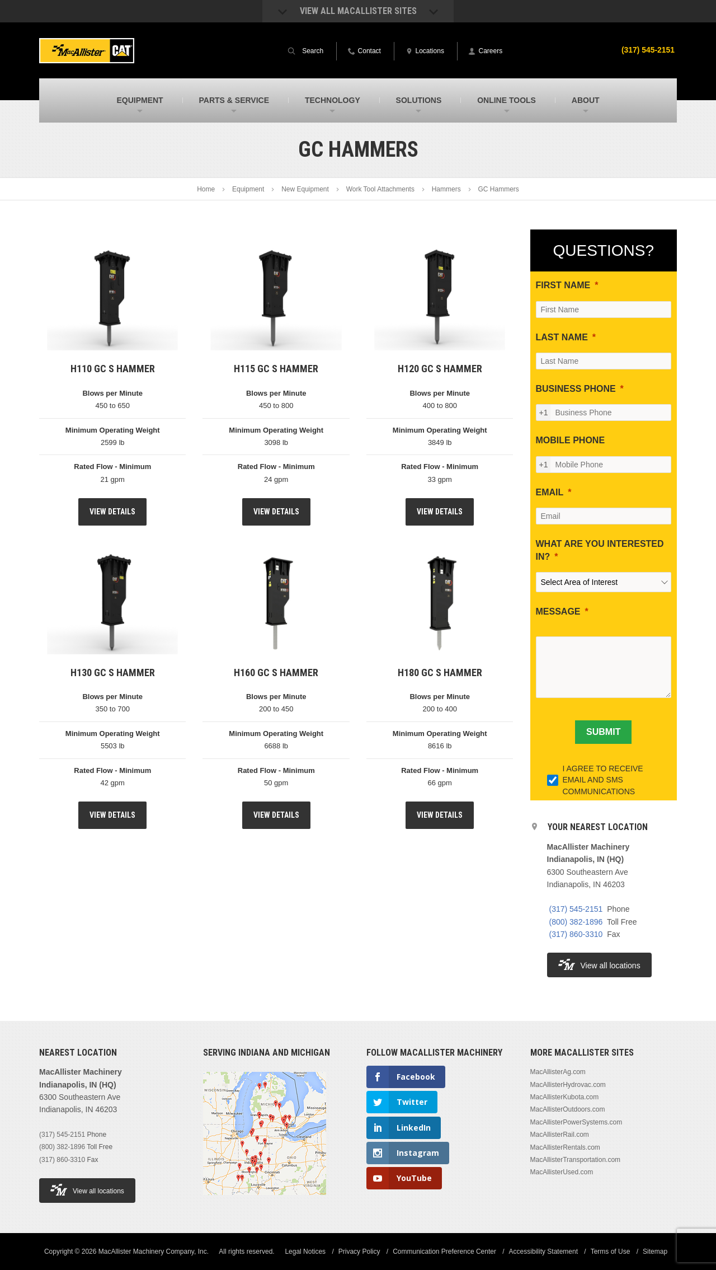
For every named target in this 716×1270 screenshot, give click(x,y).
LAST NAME (562, 337)
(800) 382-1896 (576, 921)
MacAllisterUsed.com (561, 1172)
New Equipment (305, 189)
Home (206, 189)
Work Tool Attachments (380, 189)
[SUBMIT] (603, 732)
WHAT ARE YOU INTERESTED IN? (600, 550)
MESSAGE (558, 611)
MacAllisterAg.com (558, 1072)
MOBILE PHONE (570, 440)
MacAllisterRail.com (559, 1134)
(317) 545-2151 (648, 49)
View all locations (599, 965)
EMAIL (550, 492)
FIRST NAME (563, 285)
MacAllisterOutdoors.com (567, 1109)
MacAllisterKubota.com (564, 1097)
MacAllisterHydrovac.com (568, 1085)
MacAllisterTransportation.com (575, 1160)
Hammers (446, 189)
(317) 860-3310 (576, 934)
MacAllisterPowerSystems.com (576, 1122)
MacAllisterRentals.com (565, 1147)
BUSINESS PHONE (576, 388)
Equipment (248, 189)
